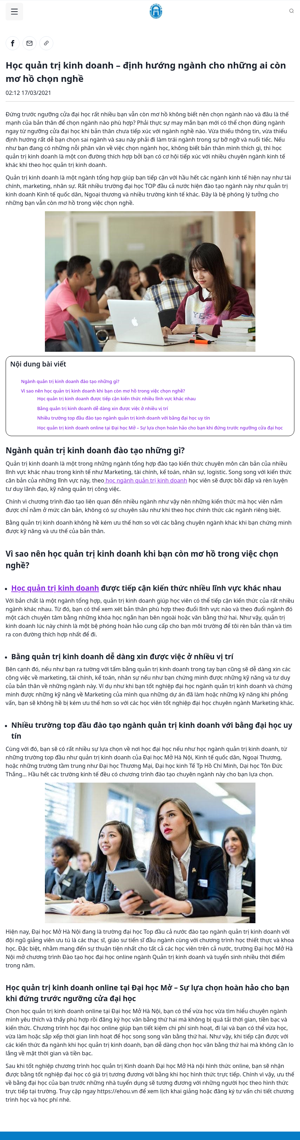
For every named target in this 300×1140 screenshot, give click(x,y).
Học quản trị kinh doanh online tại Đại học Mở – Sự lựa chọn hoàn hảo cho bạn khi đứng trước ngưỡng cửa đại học (160, 428)
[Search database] (291, 11)
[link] (46, 43)
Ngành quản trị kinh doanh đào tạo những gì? (70, 381)
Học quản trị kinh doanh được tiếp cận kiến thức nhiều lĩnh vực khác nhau (116, 398)
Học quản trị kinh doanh (55, 588)
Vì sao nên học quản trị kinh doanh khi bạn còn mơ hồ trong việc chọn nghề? (103, 391)
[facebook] (13, 43)
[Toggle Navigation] (14, 11)
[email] (29, 43)
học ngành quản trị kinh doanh (145, 480)
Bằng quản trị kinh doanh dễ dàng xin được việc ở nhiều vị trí (102, 408)
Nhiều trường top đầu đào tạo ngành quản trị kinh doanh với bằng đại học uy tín (123, 418)
